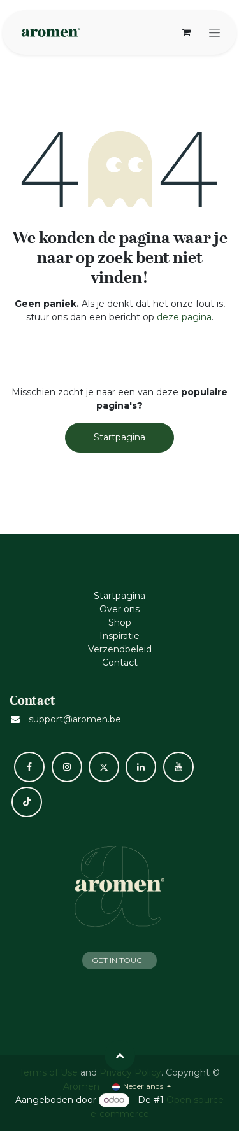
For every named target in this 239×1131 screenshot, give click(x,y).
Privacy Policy (130, 1072)
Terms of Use (48, 1072)
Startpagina (119, 437)
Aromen (81, 1086)
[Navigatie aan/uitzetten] (214, 32)
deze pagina (184, 317)
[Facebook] (29, 767)
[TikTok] (26, 802)
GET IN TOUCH (120, 960)
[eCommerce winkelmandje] (186, 32)
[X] (104, 767)
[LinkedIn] (141, 767)
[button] (120, 1055)
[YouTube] (178, 767)
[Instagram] (67, 767)
